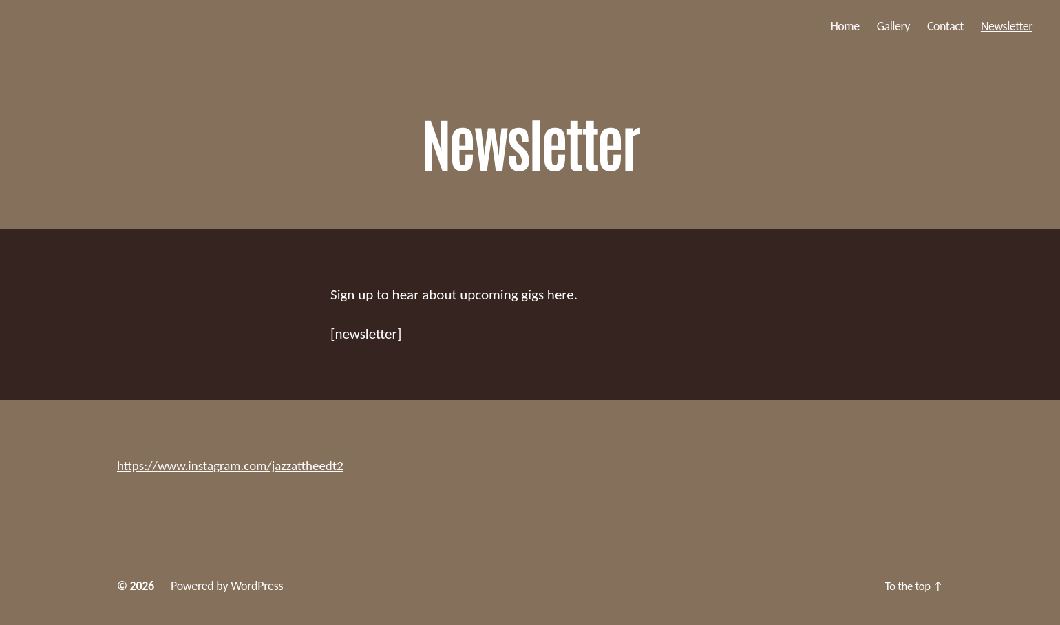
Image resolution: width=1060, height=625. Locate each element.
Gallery (893, 26)
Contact (945, 26)
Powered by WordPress (227, 585)
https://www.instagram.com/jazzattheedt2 (242, 465)
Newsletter (1006, 26)
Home (845, 26)
